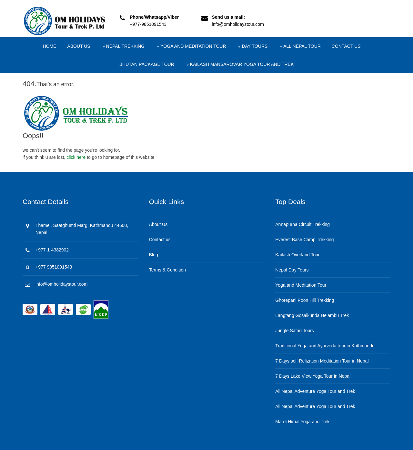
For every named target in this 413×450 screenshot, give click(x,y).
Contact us (346, 46)
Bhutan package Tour (146, 64)
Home (49, 46)
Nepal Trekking (125, 46)
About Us (78, 46)
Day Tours (254, 46)
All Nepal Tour (302, 46)
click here (76, 157)
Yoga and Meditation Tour (193, 46)
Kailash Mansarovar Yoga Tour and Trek (242, 64)
